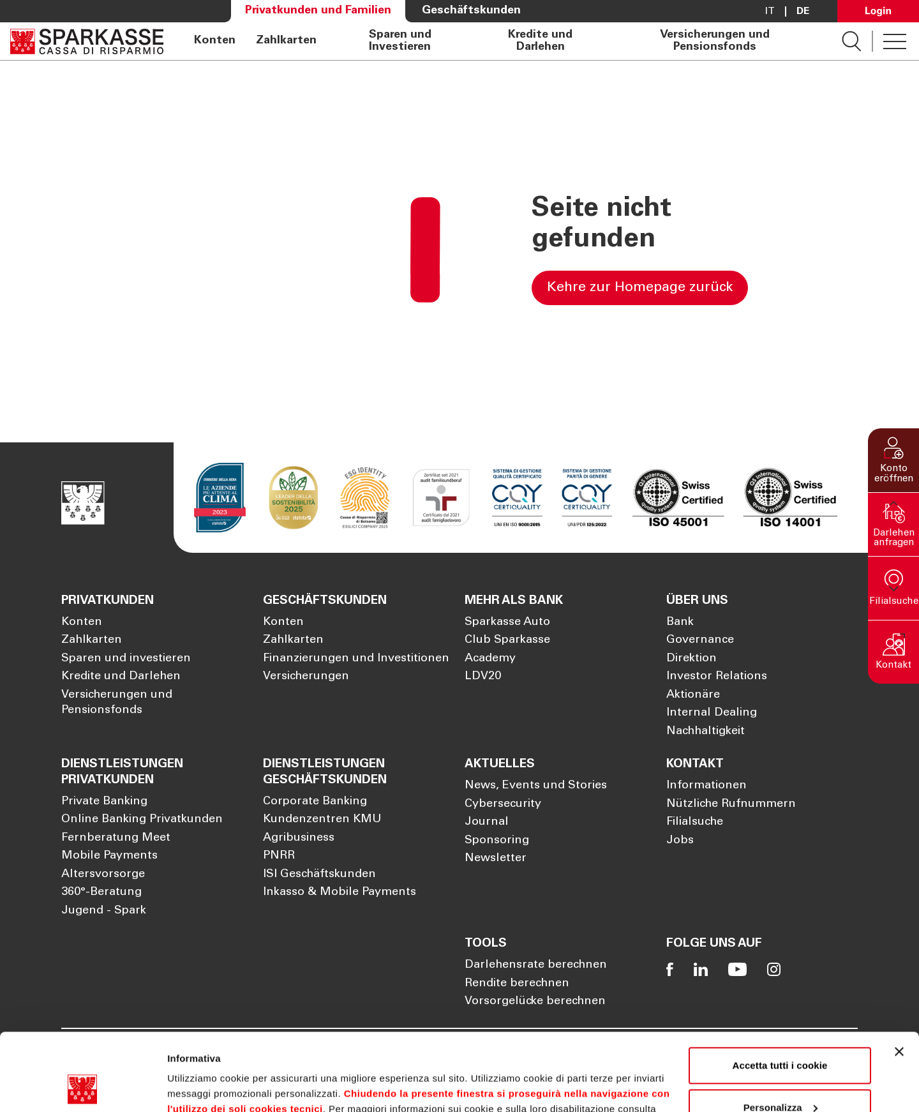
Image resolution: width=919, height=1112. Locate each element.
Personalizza (780, 1034)
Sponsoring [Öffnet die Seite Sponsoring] (497, 840)
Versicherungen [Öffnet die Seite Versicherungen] (306, 676)
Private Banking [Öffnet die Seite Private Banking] (104, 802)
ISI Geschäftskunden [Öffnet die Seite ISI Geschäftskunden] (319, 874)
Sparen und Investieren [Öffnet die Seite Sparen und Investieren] (400, 40)
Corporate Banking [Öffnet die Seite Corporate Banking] (315, 802)
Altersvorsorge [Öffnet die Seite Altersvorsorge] (103, 874)
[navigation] (503, 41)
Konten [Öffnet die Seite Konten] (214, 41)
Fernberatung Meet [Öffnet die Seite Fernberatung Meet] (115, 838)
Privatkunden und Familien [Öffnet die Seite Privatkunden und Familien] (318, 11)
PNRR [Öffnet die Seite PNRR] (279, 856)
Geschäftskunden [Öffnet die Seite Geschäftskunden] (471, 11)
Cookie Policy (211, 1051)
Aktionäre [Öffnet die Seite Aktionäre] (693, 695)
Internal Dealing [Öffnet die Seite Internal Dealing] (711, 713)
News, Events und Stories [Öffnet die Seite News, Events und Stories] (536, 786)
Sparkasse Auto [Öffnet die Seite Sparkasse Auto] (507, 622)
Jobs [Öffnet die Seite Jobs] (680, 840)
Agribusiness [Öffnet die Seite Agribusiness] (298, 838)
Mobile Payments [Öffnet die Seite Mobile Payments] (109, 856)
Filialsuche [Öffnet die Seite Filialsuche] (694, 822)
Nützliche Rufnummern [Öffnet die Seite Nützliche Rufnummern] (731, 804)
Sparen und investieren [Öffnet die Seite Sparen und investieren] (126, 659)
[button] (893, 460)
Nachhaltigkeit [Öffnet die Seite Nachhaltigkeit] (705, 731)
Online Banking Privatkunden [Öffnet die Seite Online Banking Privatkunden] (142, 819)
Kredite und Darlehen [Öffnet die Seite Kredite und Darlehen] (540, 40)
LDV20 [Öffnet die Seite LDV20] (483, 676)
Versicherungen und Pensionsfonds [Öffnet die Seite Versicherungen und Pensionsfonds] (715, 40)
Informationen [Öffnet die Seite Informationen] (706, 786)
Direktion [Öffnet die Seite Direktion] (691, 659)
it (770, 11)
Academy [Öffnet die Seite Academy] (490, 659)
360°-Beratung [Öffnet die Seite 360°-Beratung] (101, 892)
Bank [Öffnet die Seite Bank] (680, 622)
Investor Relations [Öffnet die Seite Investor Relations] (716, 676)
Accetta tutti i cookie (780, 993)
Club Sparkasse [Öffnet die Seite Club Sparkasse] (507, 640)
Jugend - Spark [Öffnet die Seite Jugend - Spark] (103, 911)
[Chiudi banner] (899, 979)
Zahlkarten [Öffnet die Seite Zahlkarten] (286, 41)
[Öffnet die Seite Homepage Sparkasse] (86, 41)
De (802, 11)
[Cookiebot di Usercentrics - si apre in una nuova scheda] (82, 1087)
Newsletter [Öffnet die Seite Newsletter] (496, 858)
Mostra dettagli (201, 1086)
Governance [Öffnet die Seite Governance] (700, 640)
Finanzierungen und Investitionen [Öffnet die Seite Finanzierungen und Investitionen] (356, 659)
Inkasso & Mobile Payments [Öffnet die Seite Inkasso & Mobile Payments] (339, 892)
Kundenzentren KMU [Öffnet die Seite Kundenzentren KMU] (322, 819)
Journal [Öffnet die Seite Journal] (487, 822)
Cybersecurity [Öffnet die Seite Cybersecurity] (503, 804)
